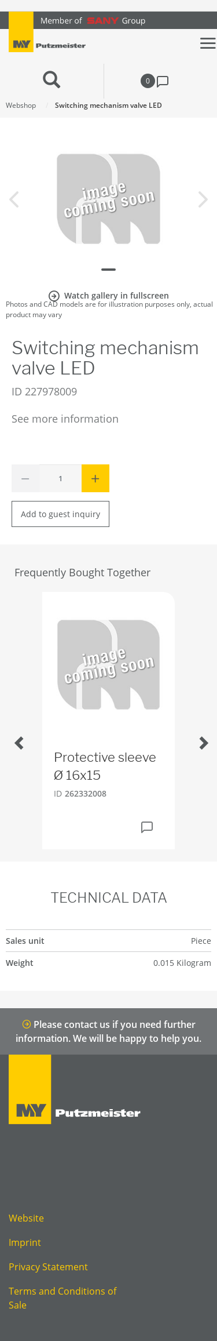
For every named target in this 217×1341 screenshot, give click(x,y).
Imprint (25, 1242)
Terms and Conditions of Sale (62, 1298)
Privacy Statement (48, 1266)
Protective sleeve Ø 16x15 (105, 766)
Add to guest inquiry (60, 513)
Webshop (21, 105)
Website (26, 1218)
